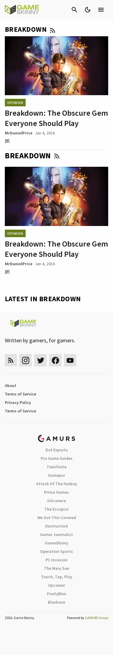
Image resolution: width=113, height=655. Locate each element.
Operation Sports (56, 551)
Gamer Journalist (56, 534)
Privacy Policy (18, 402)
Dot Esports (57, 450)
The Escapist (56, 509)
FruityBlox (56, 593)
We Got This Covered (56, 517)
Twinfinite (57, 466)
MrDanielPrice (19, 133)
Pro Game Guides (57, 458)
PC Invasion (56, 560)
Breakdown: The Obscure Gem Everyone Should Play (56, 118)
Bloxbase (56, 602)
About (10, 385)
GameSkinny (56, 543)
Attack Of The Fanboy (56, 483)
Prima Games (56, 492)
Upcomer (56, 585)
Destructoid (56, 526)
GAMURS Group (96, 617)
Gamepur (56, 475)
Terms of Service (20, 394)
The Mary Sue (56, 568)
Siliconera (56, 500)
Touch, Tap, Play (56, 576)
